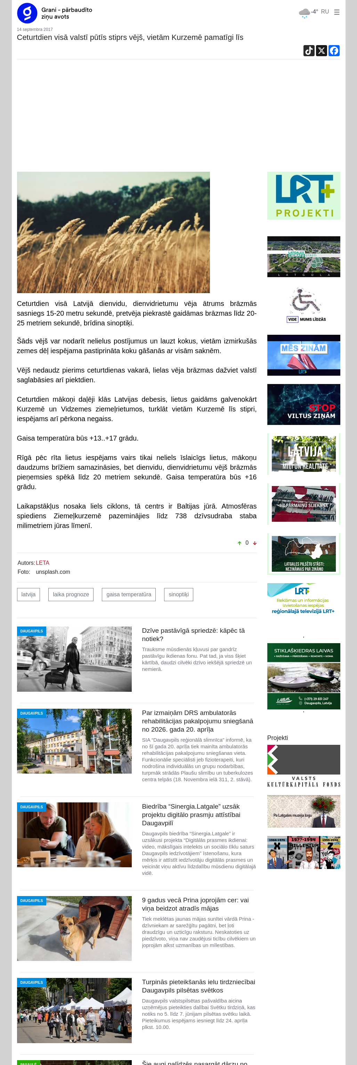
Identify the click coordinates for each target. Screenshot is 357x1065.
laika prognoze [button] (71, 594)
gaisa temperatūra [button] (128, 594)
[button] (335, 12)
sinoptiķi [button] (179, 594)
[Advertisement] (179, 119)
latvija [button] (29, 594)
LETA (42, 563)
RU (325, 12)
